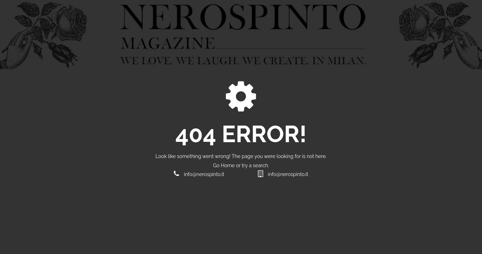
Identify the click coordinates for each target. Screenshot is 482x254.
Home (228, 165)
